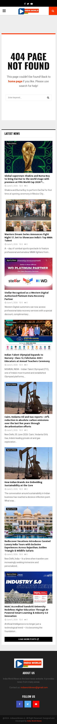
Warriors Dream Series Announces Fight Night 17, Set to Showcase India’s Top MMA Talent (28, 237)
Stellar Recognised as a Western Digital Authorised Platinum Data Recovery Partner (26, 296)
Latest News (12, 134)
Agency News (11, 143)
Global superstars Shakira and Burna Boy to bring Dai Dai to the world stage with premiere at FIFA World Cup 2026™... (27, 179)
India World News (34, 721)
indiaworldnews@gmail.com (34, 687)
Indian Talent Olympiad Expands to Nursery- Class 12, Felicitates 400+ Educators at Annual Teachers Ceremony (27, 358)
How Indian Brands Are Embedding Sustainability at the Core (23, 484)
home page (15, 81)
